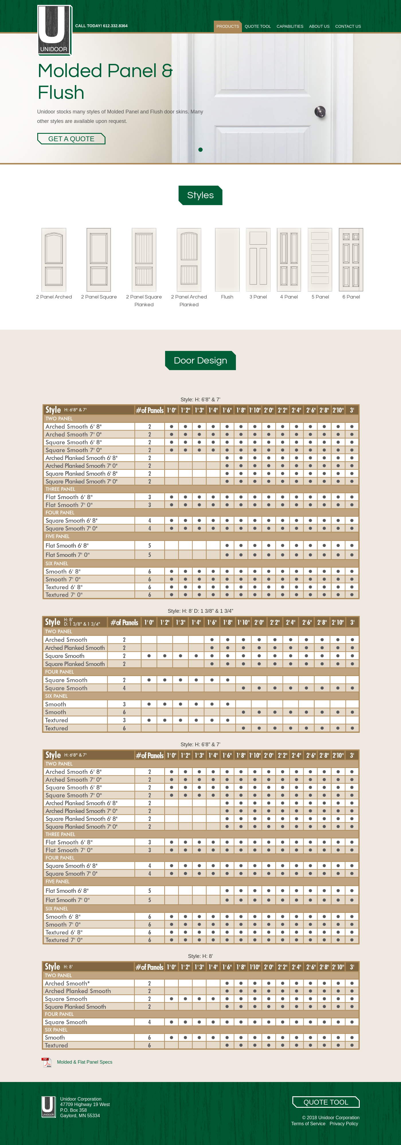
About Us (319, 26)
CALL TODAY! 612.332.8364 (101, 25)
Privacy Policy (344, 1123)
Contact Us (348, 26)
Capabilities (290, 26)
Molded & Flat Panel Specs (77, 1062)
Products (228, 26)
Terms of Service (308, 1123)
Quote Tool (258, 26)
